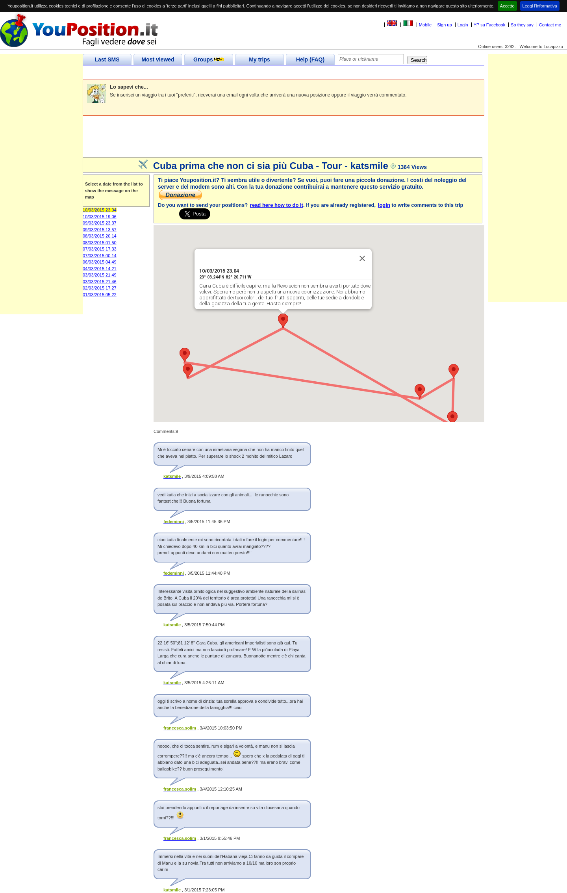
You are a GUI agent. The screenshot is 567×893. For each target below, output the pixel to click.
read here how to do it (276, 205)
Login (463, 24)
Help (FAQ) (310, 59)
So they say (522, 24)
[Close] (362, 258)
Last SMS (106, 59)
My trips (259, 59)
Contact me (550, 24)
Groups (208, 59)
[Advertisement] (226, 73)
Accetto (507, 6)
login (384, 205)
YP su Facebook (490, 24)
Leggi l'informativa (540, 6)
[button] (452, 418)
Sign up (444, 24)
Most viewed (157, 59)
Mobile (425, 24)
